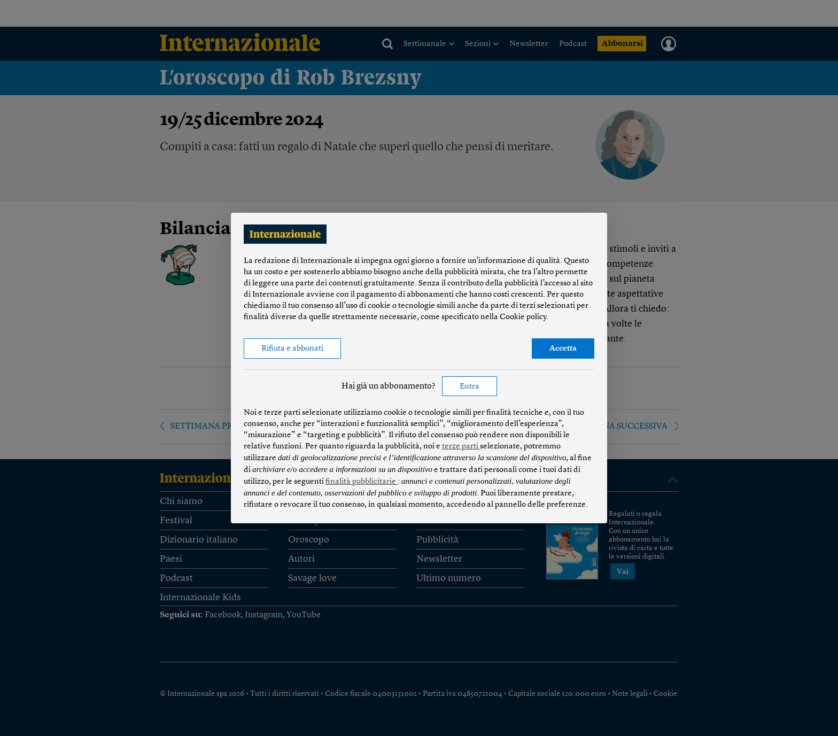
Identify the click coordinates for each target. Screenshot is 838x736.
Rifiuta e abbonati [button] (292, 349)
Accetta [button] (563, 349)
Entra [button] (469, 387)
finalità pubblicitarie (361, 482)
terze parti (461, 447)
